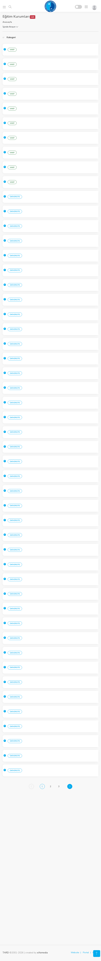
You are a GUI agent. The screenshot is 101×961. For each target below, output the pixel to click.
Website (75, 953)
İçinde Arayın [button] (10, 26)
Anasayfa (7, 22)
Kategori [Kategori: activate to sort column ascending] (11, 37)
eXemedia (42, 953)
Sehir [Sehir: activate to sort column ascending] (32, 37)
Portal (86, 953)
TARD (6, 953)
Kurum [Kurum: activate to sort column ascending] (62, 37)
